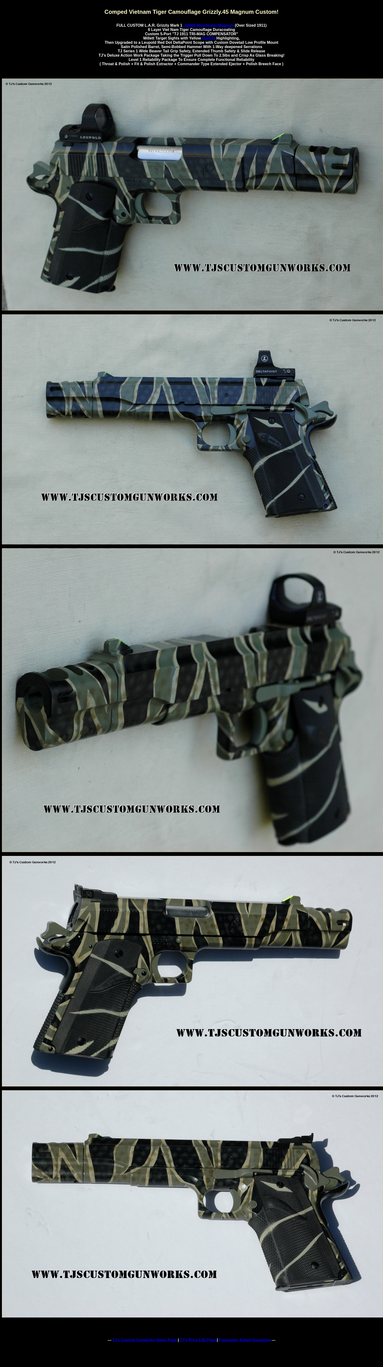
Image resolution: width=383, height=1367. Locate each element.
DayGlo (208, 38)
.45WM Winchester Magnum (208, 25)
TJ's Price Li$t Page (198, 1340)
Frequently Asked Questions (244, 1340)
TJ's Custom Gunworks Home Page (144, 1340)
